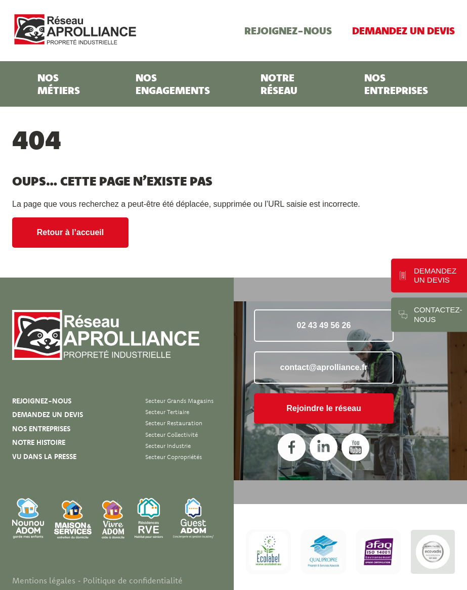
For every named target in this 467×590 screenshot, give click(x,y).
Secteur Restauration (173, 423)
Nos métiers (58, 84)
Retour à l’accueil (70, 232)
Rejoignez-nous (288, 30)
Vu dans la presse (44, 456)
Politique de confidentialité (133, 580)
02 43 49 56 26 (324, 325)
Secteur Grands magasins (179, 400)
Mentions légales (43, 580)
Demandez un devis (403, 30)
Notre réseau (279, 84)
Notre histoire (38, 442)
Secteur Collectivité (171, 434)
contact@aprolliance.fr (324, 367)
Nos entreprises (396, 84)
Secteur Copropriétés (173, 457)
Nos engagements (173, 84)
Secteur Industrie (168, 445)
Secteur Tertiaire (167, 412)
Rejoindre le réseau (323, 408)
